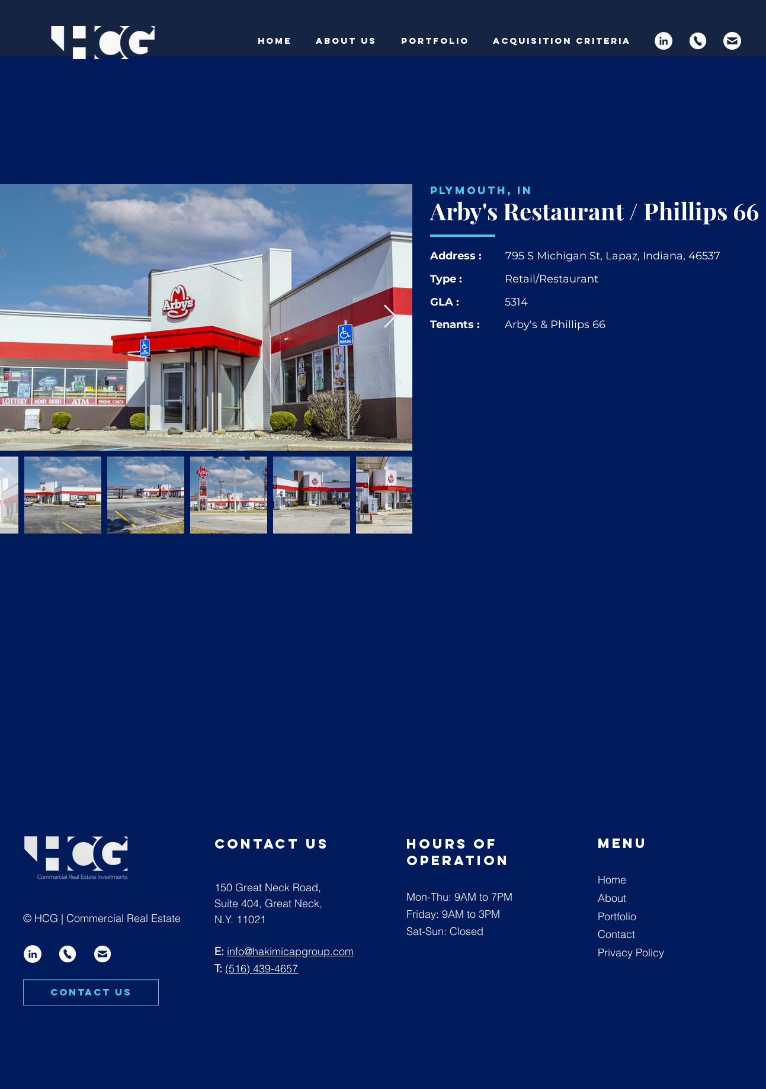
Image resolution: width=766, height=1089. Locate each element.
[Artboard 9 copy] (102, 954)
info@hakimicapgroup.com (290, 951)
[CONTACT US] (91, 992)
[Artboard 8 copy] (698, 41)
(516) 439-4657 (261, 968)
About (612, 898)
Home (612, 879)
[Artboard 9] (732, 41)
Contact (616, 934)
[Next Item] (390, 317)
